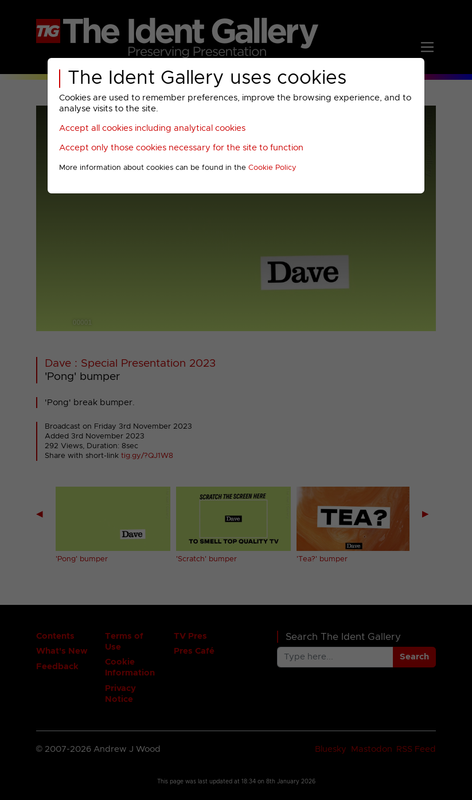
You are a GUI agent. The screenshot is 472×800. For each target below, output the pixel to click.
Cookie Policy (272, 168)
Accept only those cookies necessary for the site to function (181, 147)
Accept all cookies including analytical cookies (152, 128)
